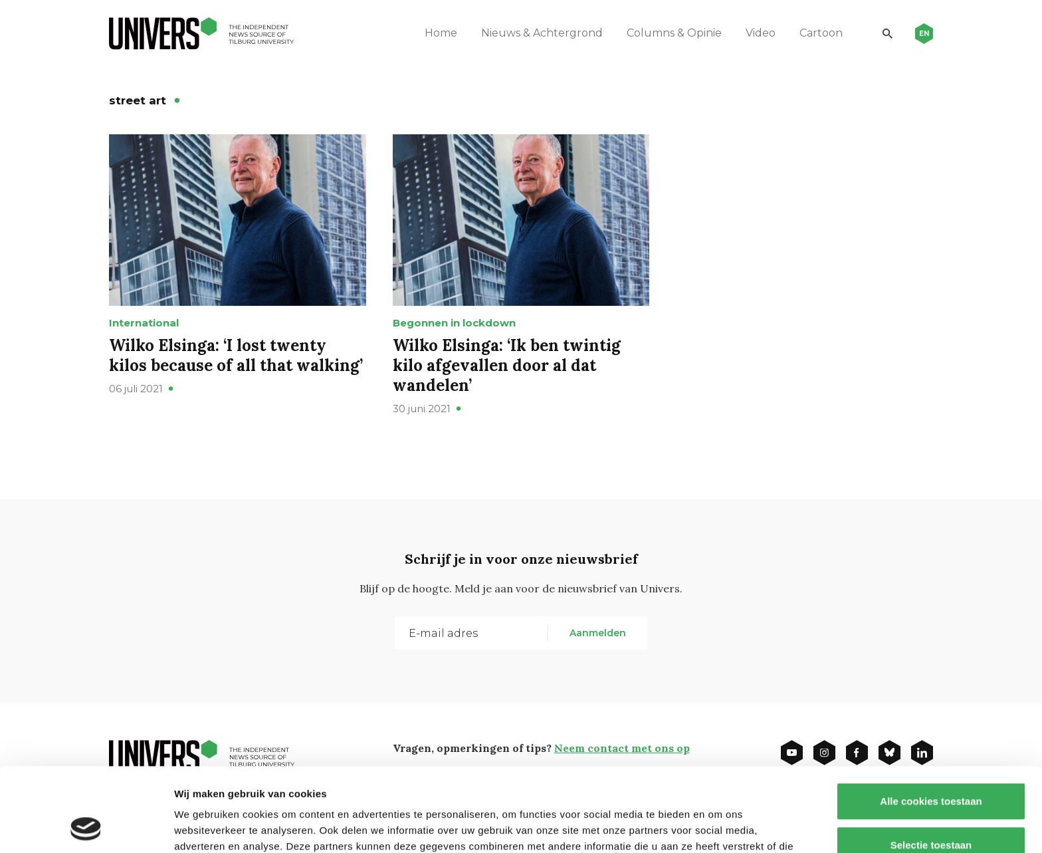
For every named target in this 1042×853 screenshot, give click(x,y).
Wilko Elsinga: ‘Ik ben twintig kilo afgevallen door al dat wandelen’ (507, 365)
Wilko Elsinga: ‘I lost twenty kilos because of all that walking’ (236, 355)
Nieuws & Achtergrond (542, 33)
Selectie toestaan (931, 766)
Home (441, 33)
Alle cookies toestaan (931, 722)
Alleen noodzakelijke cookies (931, 809)
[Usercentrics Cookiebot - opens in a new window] (86, 827)
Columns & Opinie (674, 33)
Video (761, 33)
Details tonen (718, 826)
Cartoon (821, 33)
